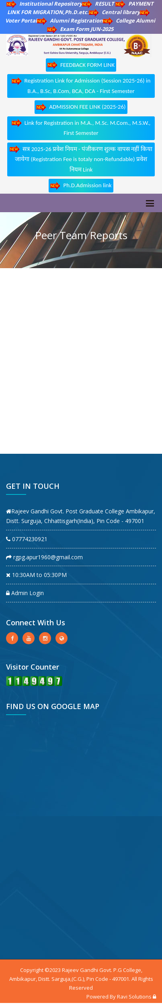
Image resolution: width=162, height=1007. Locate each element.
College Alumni (129, 20)
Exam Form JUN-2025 (80, 29)
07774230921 (26, 539)
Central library (114, 12)
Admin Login (25, 593)
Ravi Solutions (134, 996)
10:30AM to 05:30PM (36, 575)
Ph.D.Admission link (80, 186)
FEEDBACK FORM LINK (81, 65)
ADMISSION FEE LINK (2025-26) (80, 107)
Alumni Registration (70, 20)
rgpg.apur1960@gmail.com (44, 557)
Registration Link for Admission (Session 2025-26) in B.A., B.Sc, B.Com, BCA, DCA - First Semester (81, 86)
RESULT (98, 3)
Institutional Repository (44, 3)
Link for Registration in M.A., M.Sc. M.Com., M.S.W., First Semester (81, 127)
